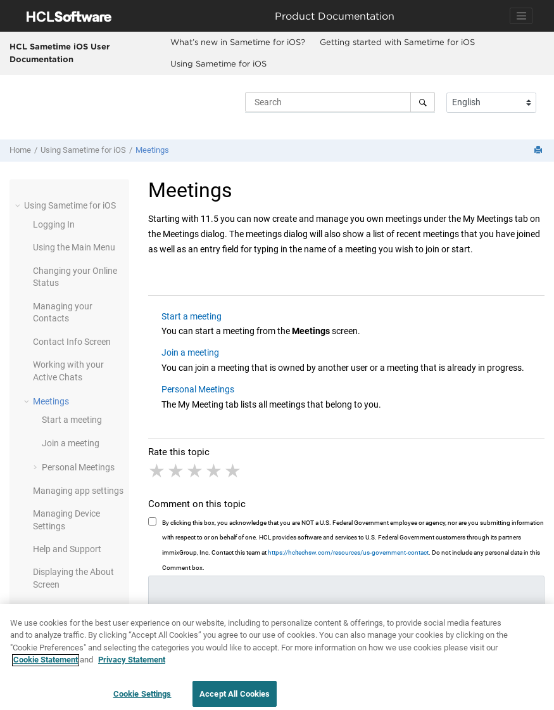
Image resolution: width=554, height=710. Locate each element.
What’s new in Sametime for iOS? (237, 41)
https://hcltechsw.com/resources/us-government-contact (348, 552)
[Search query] (340, 102)
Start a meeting (72, 420)
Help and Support (67, 549)
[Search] (422, 102)
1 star (157, 471)
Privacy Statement (131, 668)
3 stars (195, 471)
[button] (19, 205)
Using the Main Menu (74, 247)
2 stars (176, 471)
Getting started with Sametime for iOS (397, 41)
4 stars (214, 471)
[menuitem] (237, 42)
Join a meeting (70, 443)
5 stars (233, 471)
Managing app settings (78, 491)
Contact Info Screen (72, 342)
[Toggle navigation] (521, 16)
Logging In (54, 224)
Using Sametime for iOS (218, 63)
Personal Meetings (78, 467)
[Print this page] (539, 150)
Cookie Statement (45, 668)
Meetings (152, 150)
